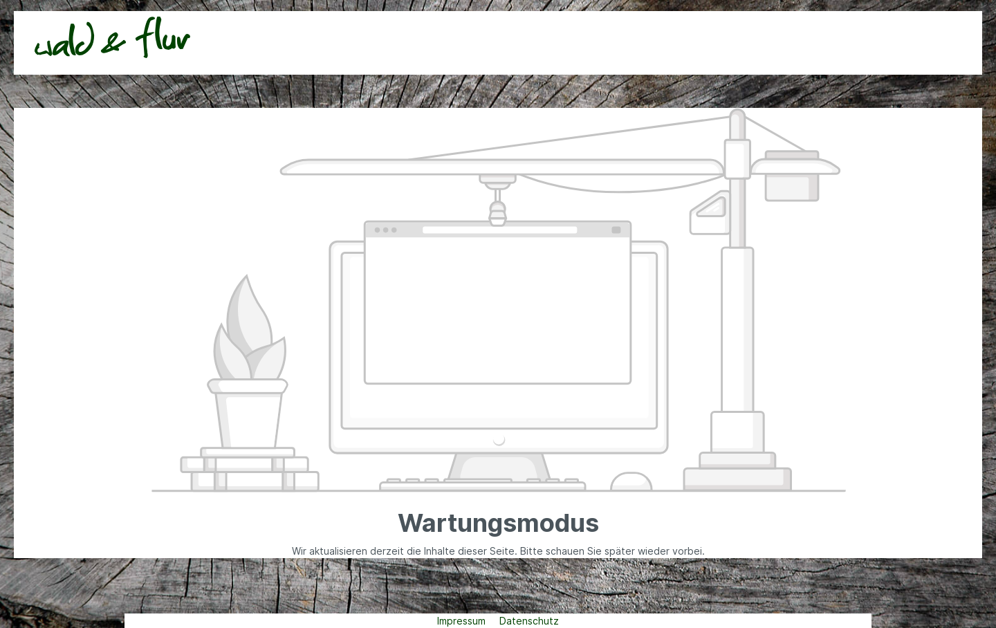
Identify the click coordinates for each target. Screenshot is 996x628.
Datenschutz (529, 621)
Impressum (462, 621)
